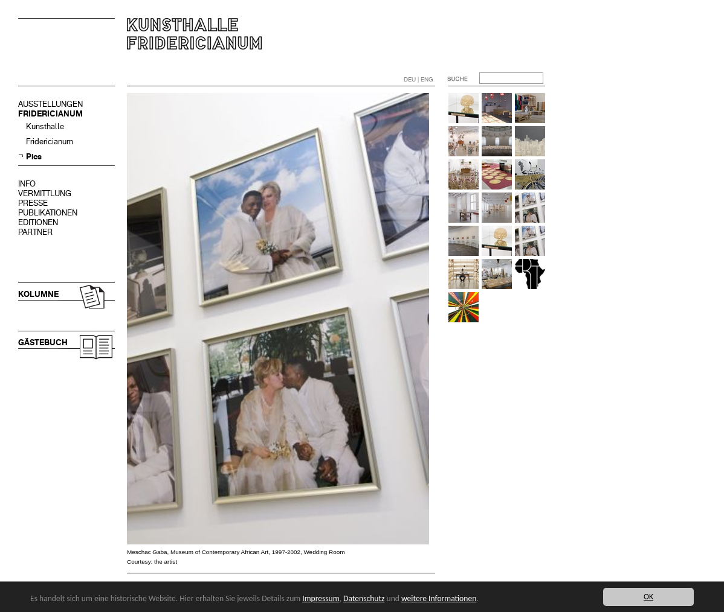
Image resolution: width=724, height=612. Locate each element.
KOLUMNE (38, 294)
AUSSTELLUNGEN (50, 104)
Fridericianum (49, 141)
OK (648, 596)
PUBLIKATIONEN (47, 212)
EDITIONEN (38, 222)
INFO (27, 183)
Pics (34, 156)
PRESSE (33, 203)
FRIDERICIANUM (50, 113)
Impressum (320, 598)
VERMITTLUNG (44, 193)
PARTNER (35, 232)
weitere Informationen (438, 598)
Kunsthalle (45, 126)
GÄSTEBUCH (43, 342)
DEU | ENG (418, 79)
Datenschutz (363, 598)
